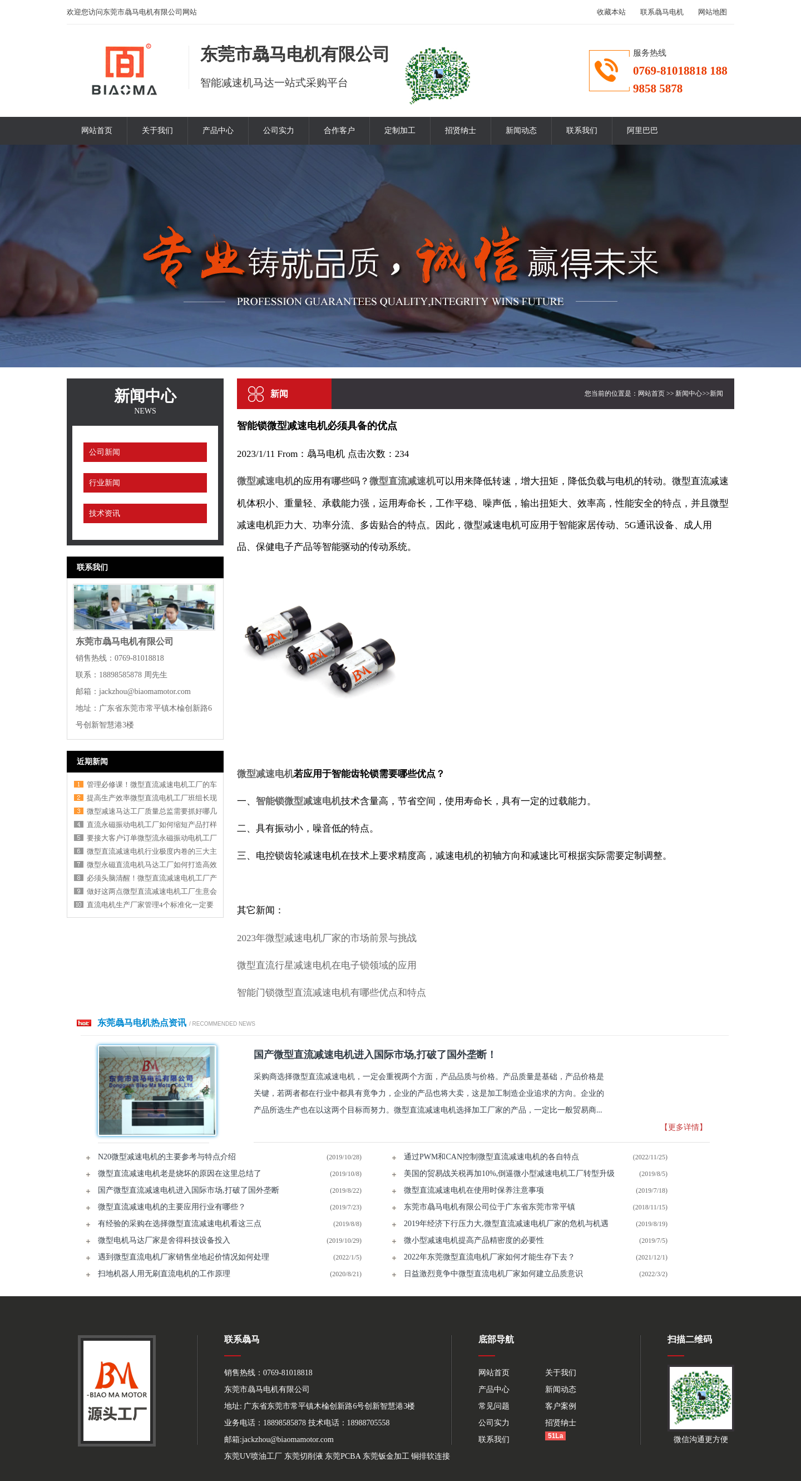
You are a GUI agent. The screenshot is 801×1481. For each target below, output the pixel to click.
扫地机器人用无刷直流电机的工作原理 (164, 1274)
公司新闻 (104, 452)
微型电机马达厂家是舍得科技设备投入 (164, 1240)
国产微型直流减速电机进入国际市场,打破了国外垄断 (188, 1190)
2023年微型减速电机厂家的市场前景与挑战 (327, 938)
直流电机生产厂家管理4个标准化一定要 (150, 905)
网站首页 (96, 130)
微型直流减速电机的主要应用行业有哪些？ (172, 1207)
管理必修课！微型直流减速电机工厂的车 (152, 784)
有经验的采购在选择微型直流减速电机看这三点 (179, 1223)
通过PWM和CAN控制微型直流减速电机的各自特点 (491, 1157)
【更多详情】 (683, 1127)
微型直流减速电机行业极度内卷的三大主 (152, 851)
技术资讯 (104, 513)
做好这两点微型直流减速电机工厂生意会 (152, 891)
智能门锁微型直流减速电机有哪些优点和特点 (331, 992)
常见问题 (494, 1406)
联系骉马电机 (662, 12)
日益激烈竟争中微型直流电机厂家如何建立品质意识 (493, 1274)
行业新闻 (104, 483)
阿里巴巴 (642, 130)
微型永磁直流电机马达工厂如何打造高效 (152, 864)
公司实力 (278, 130)
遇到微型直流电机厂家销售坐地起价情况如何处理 (183, 1257)
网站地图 (712, 12)
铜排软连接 (430, 1456)
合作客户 (339, 130)
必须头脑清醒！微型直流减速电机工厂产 (152, 878)
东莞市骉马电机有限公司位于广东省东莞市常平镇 (489, 1207)
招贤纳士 (460, 130)
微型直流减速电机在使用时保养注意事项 (474, 1190)
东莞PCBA (342, 1456)
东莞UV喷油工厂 (253, 1456)
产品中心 (218, 130)
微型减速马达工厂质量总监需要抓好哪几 (152, 811)
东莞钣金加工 (386, 1456)
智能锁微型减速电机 (298, 801)
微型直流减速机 (402, 481)
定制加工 (400, 130)
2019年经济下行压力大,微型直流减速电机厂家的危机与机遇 (506, 1223)
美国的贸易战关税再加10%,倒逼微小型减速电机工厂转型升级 (509, 1173)
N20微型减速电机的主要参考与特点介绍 (167, 1157)
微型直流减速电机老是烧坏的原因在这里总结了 (179, 1173)
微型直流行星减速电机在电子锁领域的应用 (327, 965)
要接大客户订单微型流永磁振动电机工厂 (152, 838)
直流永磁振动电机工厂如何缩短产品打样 (152, 824)
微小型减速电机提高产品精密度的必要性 (474, 1240)
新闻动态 (521, 130)
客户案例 (560, 1406)
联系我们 (581, 130)
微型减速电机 (265, 481)
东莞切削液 (303, 1456)
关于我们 (157, 130)
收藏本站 (611, 12)
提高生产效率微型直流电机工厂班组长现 (152, 798)
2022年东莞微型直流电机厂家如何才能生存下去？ (489, 1257)
